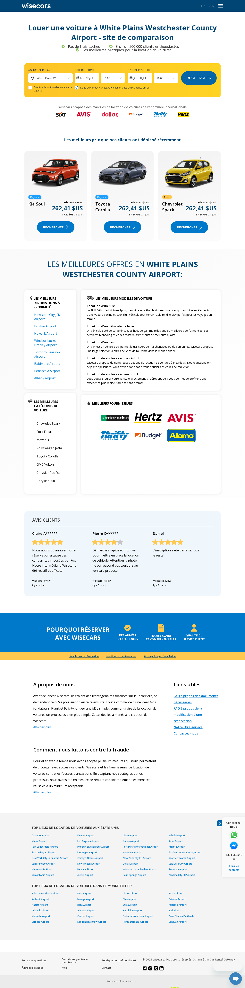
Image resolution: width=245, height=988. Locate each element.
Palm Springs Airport (134, 875)
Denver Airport (85, 835)
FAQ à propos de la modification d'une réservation (188, 714)
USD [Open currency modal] (211, 5)
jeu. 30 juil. (140, 78)
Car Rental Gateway (222, 959)
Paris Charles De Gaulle (181, 916)
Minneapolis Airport (43, 869)
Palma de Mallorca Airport (46, 893)
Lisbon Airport (131, 893)
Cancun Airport (85, 916)
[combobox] (103, 78)
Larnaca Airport (40, 921)
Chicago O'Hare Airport (90, 858)
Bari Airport (175, 910)
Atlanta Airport (177, 846)
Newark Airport (45, 333)
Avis (64, 967)
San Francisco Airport (43, 863)
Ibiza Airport (84, 904)
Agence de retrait (40, 70)
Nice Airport (129, 899)
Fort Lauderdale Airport (45, 846)
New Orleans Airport (88, 863)
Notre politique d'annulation (160, 656)
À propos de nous (32, 967)
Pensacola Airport (47, 371)
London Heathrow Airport (91, 921)
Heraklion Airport (132, 910)
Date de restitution (140, 70)
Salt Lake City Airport (180, 863)
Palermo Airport (178, 904)
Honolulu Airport (132, 852)
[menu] (220, 6)
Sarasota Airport (178, 869)
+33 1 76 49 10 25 (234, 856)
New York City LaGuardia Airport (50, 858)
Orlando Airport (40, 835)
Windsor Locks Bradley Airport (45, 342)
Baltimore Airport (47, 364)
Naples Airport (40, 904)
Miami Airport (39, 841)
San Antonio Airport (43, 875)
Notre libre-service (188, 727)
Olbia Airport (130, 904)
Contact (106, 967)
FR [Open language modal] (203, 5)
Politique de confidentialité (119, 960)
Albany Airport (44, 378)
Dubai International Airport (138, 916)
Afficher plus (42, 727)
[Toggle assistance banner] (219, 823)
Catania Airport (177, 899)
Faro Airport (84, 893)
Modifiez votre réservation (121, 656)
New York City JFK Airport (137, 858)
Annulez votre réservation (84, 656)
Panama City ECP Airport (182, 875)
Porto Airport (176, 893)
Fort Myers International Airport (140, 846)
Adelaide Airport (41, 910)
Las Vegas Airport (87, 852)
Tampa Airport (131, 841)
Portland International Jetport (185, 852)
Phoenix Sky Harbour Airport (93, 846)
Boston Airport (45, 326)
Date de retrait (84, 70)
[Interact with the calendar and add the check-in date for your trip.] (87, 78)
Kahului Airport (177, 835)
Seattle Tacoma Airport (182, 858)
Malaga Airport (85, 899)
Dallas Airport (130, 863)
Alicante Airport (86, 910)
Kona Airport (176, 841)
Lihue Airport (130, 835)
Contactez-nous (186, 733)
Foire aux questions (34, 960)
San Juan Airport (178, 921)
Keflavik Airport (40, 899)
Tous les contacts (234, 868)
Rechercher (198, 78)
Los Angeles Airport (88, 841)
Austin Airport (85, 875)
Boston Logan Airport (44, 852)
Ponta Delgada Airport (135, 921)
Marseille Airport (41, 916)
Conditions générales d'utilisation (75, 961)
